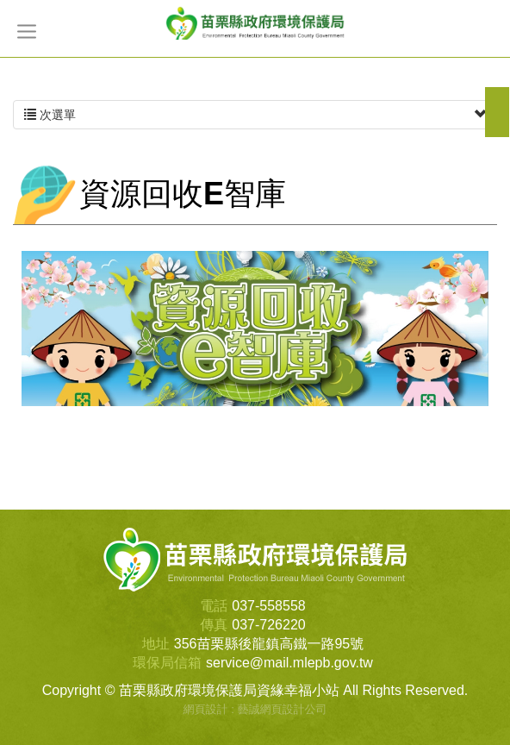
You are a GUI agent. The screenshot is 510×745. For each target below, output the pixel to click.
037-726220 (268, 624)
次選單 (255, 114)
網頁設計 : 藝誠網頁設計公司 (255, 709)
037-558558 (268, 605)
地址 (156, 643)
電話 (213, 605)
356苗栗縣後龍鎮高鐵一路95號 (269, 643)
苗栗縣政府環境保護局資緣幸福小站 (255, 22)
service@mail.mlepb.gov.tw (289, 662)
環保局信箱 (167, 662)
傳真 (213, 624)
